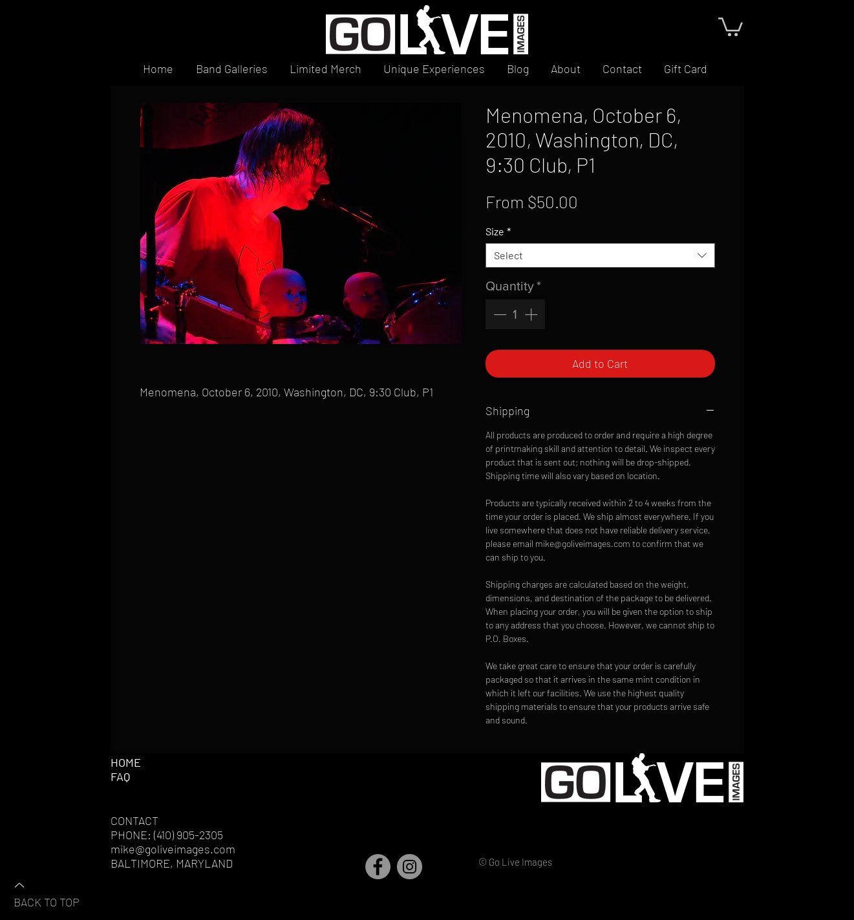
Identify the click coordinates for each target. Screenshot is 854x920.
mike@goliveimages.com (173, 849)
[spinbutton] (515, 314)
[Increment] (532, 314)
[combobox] (600, 255)
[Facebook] (377, 866)
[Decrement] (498, 314)
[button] (730, 26)
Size (498, 231)
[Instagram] (409, 866)
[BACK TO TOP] (59, 893)
